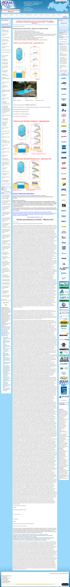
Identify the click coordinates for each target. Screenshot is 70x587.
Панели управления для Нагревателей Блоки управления (6, 367)
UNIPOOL (51, 535)
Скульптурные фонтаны (6, 37)
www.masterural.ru (25, 495)
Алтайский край (61, 470)
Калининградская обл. (62, 435)
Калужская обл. (61, 436)
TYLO (2, 327)
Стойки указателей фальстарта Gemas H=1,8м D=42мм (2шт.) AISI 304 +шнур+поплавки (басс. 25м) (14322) (6, 263)
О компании (5, 14)
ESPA (27, 535)
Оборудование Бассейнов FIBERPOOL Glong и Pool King (6, 91)
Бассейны (12, 14)
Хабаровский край (62, 427)
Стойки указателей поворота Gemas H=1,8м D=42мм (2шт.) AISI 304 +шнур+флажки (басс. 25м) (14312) (6, 270)
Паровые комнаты (6, 357)
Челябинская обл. (62, 428)
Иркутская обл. (61, 413)
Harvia (9, 326)
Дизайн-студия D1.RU (65, 573)
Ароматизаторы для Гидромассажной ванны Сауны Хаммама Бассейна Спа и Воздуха (6, 372)
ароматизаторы (4, 330)
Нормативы (59, 14)
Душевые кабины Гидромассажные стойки (6, 355)
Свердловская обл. (62, 410)
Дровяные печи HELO (7, 384)
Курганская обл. (61, 439)
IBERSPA (24, 535)
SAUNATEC (34, 536)
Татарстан (60, 426)
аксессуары (3, 331)
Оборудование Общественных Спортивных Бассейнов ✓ (6, 102)
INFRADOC (28, 537)
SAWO (18, 537)
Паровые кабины (6, 365)
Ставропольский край (62, 463)
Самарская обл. (61, 421)
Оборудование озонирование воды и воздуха (5, 86)
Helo (4, 327)
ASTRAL (20, 535)
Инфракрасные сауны (5, 171)
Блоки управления (6, 340)
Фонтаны (36, 14)
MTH (24, 536)
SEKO (32, 535)
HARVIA (30, 536)
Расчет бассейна (6, 191)
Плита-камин (5, 349)
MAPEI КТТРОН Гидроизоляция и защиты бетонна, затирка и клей (6, 141)
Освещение (41, 14)
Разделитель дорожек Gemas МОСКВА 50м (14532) (5, 287)
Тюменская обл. (63, 445)
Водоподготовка (29, 14)
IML (33, 535)
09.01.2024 (64, 48)
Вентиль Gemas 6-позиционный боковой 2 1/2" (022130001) (6, 253)
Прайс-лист (47, 14)
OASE (48, 535)
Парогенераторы (4, 334)
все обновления (3, 299)
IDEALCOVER (41, 535)
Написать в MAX (65, 584)
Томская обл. (65, 426)
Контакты (53, 14)
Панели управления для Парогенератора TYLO (6, 360)
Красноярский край (62, 438)
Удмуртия (60, 446)
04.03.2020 (63, 54)
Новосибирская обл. (62, 419)
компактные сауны (4, 335)
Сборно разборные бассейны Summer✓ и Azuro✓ (5, 67)
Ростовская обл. (63, 420)
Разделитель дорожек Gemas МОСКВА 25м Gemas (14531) (5, 292)
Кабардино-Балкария (62, 452)
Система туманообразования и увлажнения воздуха (5, 30)
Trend (29, 535)
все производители (64, 400)
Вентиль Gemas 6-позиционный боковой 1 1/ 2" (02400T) (6, 257)
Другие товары (5, 353)
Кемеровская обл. (62, 453)
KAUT (18, 536)
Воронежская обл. (62, 412)
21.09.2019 (64, 66)
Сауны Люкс (5, 375)
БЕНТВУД (37, 537)
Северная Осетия (64, 462)
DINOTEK (21, 536)
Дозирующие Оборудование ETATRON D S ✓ (6, 78)
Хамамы (22, 14)
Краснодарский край (62, 454)
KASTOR (21, 537)
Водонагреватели (6, 345)
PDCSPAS (52, 537)
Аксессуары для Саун (7, 362)
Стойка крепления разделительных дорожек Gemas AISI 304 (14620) (6, 276)
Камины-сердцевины (7, 348)
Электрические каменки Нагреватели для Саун (7, 338)
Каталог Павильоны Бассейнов (18, 26)
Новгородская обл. (62, 418)
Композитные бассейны (5, 131)
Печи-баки (5, 344)
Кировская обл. (63, 437)
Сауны (17, 14)
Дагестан (66, 412)
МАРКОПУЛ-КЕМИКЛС (43, 537)
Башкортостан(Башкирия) (63, 411)
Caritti (24, 537)
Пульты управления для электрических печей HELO (6, 389)
